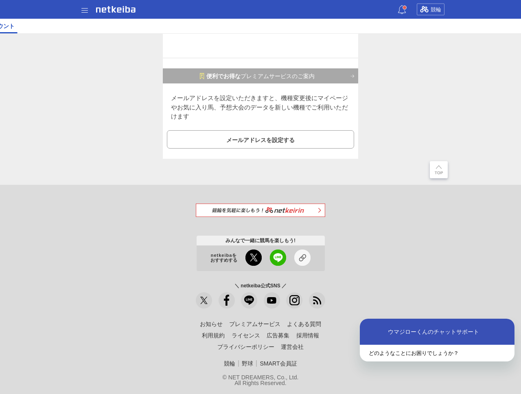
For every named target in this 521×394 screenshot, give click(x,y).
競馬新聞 (316, 26)
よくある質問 (304, 324)
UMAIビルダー (125, 26)
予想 (95, 26)
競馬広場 (414, 26)
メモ (477, 26)
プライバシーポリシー (245, 347)
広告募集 (278, 335)
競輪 (430, 9)
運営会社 (292, 347)
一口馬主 (368, 26)
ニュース (37, 26)
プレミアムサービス (254, 324)
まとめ (497, 26)
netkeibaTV (187, 26)
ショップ (288, 26)
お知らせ (211, 324)
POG (391, 26)
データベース (254, 26)
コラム (157, 26)
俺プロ (342, 26)
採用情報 (307, 335)
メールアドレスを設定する (260, 140)
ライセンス (246, 335)
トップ (11, 26)
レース (62, 26)
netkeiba (116, 9)
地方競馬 (219, 26)
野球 (247, 363)
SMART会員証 (278, 363)
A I (80, 26)
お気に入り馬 (449, 26)
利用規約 (213, 335)
